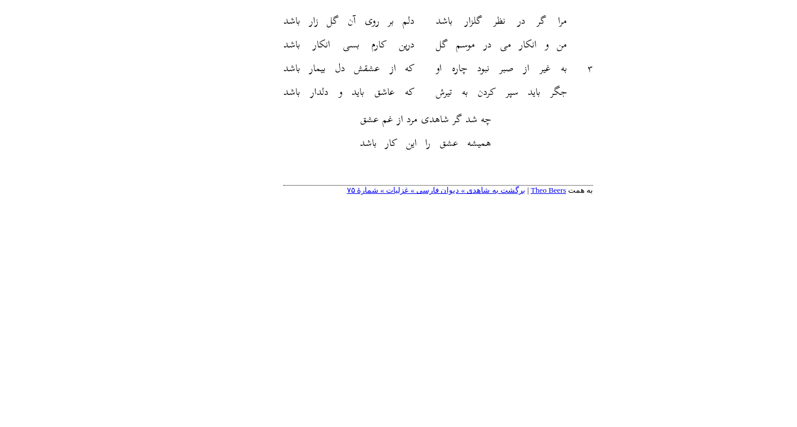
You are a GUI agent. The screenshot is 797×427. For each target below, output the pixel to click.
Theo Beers (509, 190)
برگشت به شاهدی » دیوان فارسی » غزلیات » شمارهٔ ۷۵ (396, 190)
